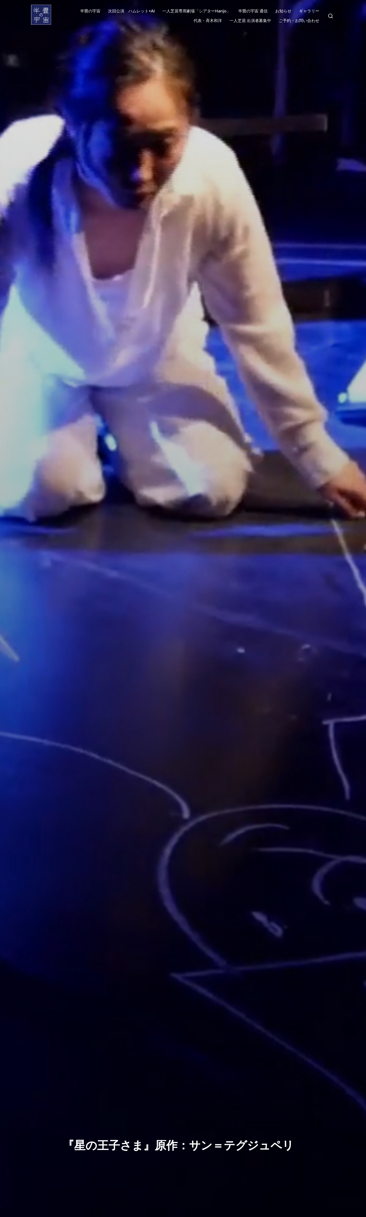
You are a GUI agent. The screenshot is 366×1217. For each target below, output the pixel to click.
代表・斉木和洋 (208, 20)
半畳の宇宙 (90, 11)
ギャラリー (309, 11)
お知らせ (283, 11)
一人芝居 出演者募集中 (250, 20)
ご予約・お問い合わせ (299, 20)
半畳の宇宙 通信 (253, 11)
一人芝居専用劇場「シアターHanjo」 (196, 11)
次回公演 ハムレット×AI (131, 11)
